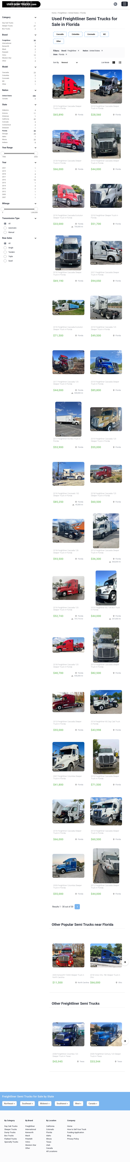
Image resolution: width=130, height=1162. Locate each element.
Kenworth (19, 46)
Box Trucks (19, 29)
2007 (19, 197)
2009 (19, 195)
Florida (19, 131)
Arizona (19, 113)
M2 (19, 81)
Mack (19, 49)
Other (19, 61)
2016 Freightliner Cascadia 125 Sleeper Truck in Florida (103, 328)
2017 (19, 177)
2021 (19, 168)
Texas (48, 1142)
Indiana (19, 142)
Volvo (19, 55)
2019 (19, 171)
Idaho (19, 137)
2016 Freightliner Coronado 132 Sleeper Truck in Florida (66, 494)
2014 (19, 186)
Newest (70, 62)
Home (69, 1126)
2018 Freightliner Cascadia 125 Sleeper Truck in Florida (103, 494)
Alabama (19, 110)
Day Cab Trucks (19, 23)
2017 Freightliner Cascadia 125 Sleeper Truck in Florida (65, 383)
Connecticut (19, 125)
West (78, 1103)
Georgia (19, 134)
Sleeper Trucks (19, 26)
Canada (19, 99)
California (19, 119)
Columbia (19, 75)
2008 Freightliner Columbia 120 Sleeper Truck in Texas (65, 1055)
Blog (69, 1136)
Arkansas (19, 116)
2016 (19, 180)
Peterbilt (19, 52)
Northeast (9, 1103)
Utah (48, 1145)
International (19, 43)
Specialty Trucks (11, 1142)
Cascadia (19, 73)
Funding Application (75, 1132)
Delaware (19, 128)
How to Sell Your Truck (76, 1129)
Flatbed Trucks (10, 1139)
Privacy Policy (73, 1139)
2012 (19, 192)
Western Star (19, 58)
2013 (19, 189)
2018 (19, 174)
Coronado (19, 78)
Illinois (19, 140)
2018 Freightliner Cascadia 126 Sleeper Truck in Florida (65, 551)
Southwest (62, 1103)
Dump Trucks (9, 1132)
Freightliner (19, 40)
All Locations (51, 1151)
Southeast (27, 1103)
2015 (19, 183)
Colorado (19, 122)
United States (19, 96)
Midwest (45, 1103)
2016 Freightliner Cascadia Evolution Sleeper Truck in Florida (68, 216)
